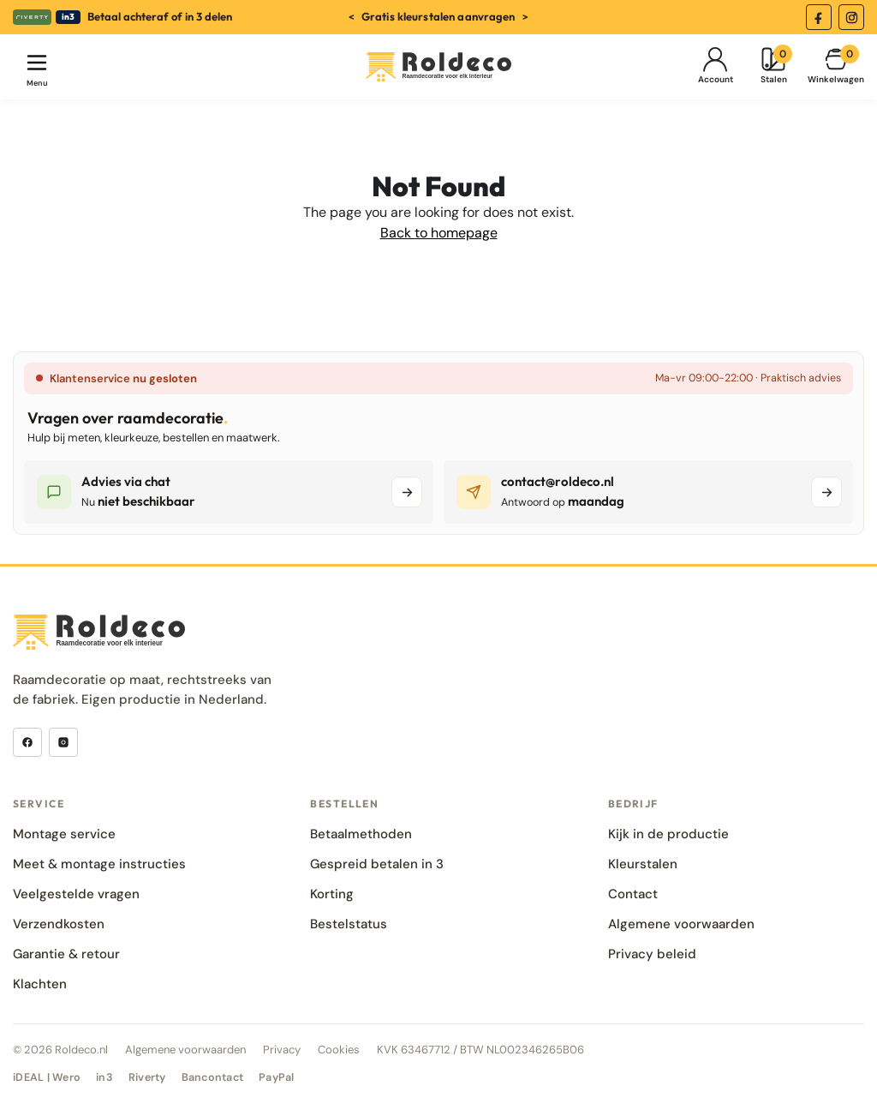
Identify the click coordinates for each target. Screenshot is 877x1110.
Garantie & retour (66, 954)
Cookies (339, 1049)
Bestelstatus (348, 924)
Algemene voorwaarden (681, 924)
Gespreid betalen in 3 (377, 864)
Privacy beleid (652, 954)
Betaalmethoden (361, 834)
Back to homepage (439, 233)
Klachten (40, 984)
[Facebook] (819, 17)
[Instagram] (851, 17)
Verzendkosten (58, 924)
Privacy (282, 1049)
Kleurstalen (642, 864)
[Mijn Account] (715, 66)
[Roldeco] (438, 67)
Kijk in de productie (668, 834)
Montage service (64, 834)
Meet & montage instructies (99, 864)
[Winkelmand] (836, 66)
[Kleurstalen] (773, 66)
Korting (332, 894)
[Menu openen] (37, 67)
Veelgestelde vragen (76, 894)
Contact (633, 894)
